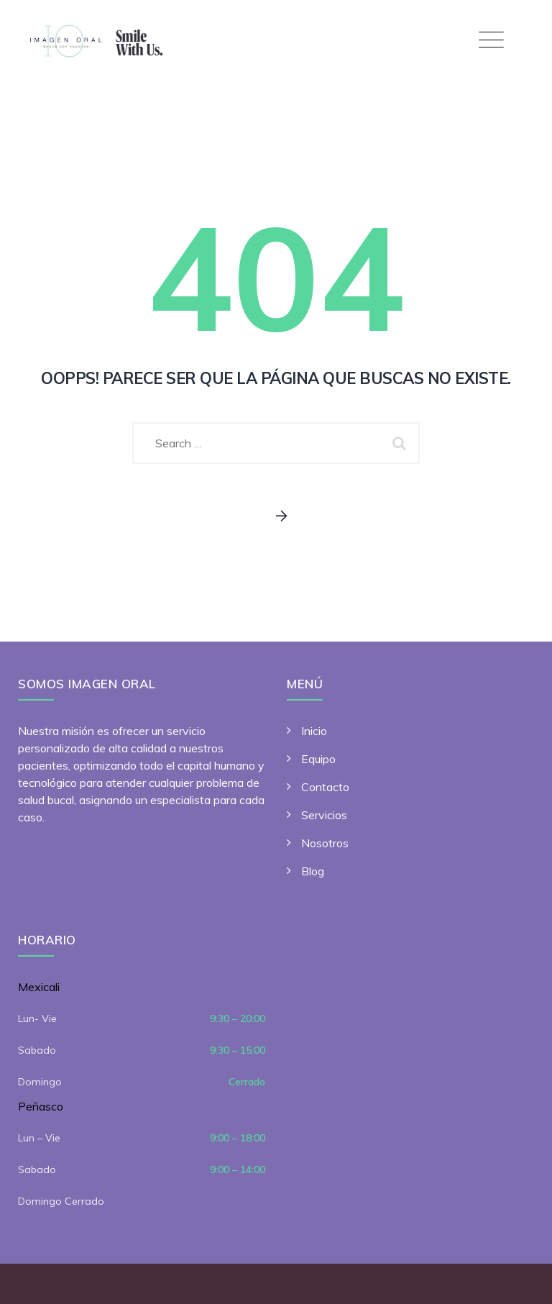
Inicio (314, 731)
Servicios (324, 815)
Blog (312, 871)
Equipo (318, 759)
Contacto (325, 787)
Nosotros (325, 843)
